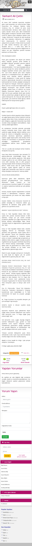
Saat (4, 515)
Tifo (4, 535)
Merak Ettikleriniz (5, 484)
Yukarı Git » (26, 353)
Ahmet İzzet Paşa (8, 517)
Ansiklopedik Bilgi (5, 487)
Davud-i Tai (6, 523)
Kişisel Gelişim (4, 481)
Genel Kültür (4, 468)
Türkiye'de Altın (7, 520)
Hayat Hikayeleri (5, 475)
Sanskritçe (6, 512)
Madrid (5, 538)
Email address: (6, 403)
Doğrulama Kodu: (7, 426)
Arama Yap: (6, 10)
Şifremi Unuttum (21, 457)
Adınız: (3, 396)
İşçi (4, 540)
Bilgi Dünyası (4, 465)
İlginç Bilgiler (4, 478)
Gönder (5, 437)
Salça (4, 530)
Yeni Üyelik (22, 455)
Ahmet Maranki (25, 362)
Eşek (4, 532)
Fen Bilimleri (4, 504)
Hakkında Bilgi (4, 471)
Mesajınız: (4, 410)
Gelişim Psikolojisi (5, 495)
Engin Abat (6, 362)
